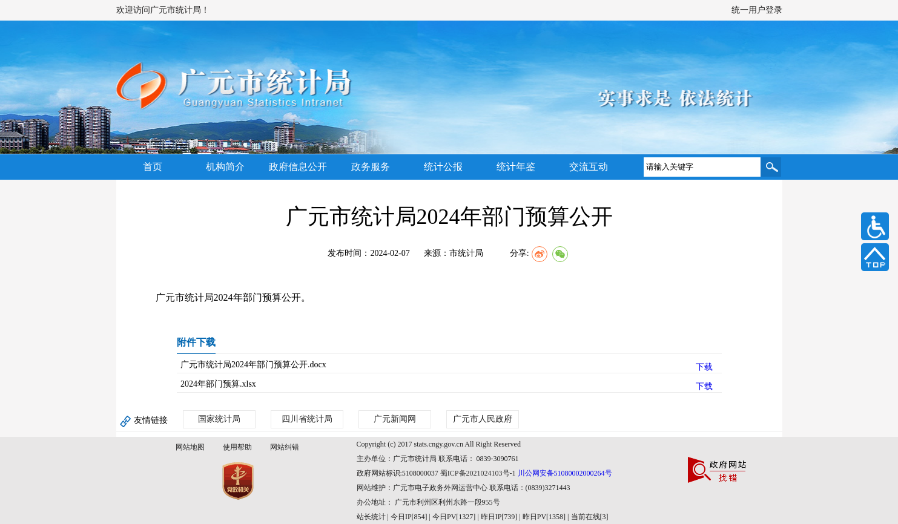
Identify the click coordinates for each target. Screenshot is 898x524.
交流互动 (588, 167)
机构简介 (225, 167)
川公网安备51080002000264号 (565, 473)
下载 (704, 367)
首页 (152, 167)
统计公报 (443, 167)
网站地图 (190, 447)
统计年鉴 (516, 167)
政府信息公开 (298, 167)
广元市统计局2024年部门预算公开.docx (253, 364)
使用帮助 (237, 447)
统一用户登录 (756, 10)
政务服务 (370, 167)
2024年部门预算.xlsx (218, 383)
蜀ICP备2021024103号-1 (478, 473)
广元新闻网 (395, 419)
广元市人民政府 (482, 419)
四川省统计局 (307, 419)
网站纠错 (284, 447)
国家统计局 (219, 419)
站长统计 (371, 517)
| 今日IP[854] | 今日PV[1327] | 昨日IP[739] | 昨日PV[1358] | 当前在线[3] (497, 517)
